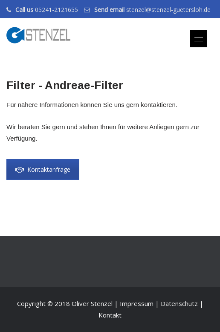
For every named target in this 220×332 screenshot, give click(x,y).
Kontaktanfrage (42, 169)
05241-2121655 (56, 10)
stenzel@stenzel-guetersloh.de (168, 10)
